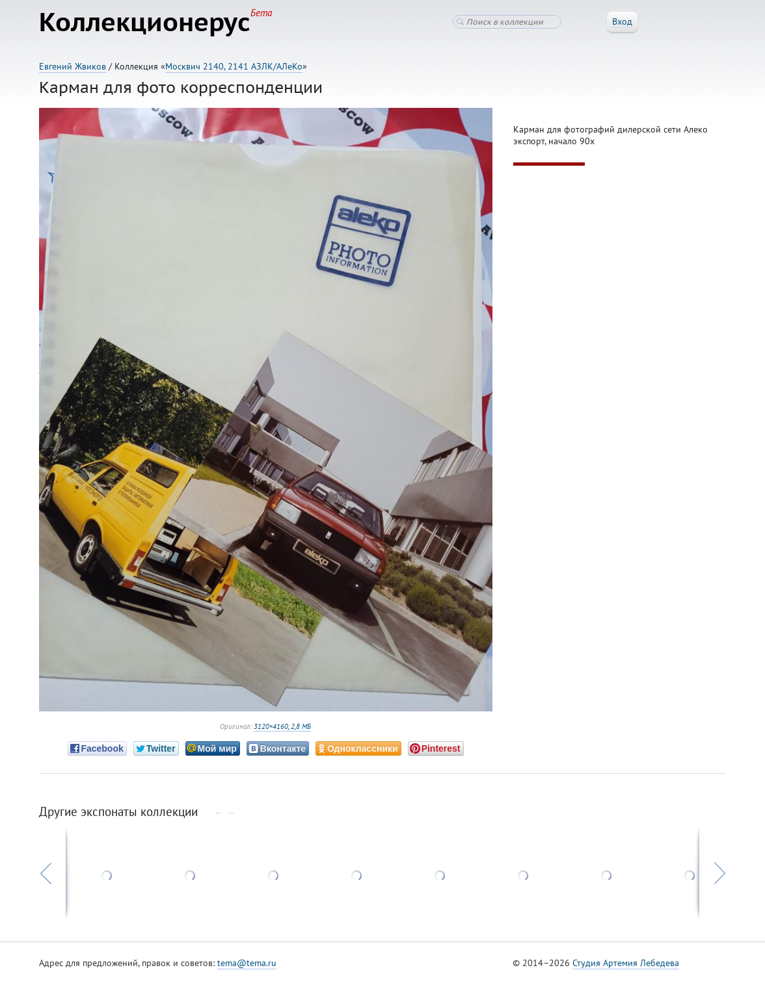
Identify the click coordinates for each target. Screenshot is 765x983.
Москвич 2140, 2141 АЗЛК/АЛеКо (233, 66)
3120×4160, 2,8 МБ (282, 726)
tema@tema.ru (246, 963)
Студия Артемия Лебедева (625, 963)
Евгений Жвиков (72, 66)
